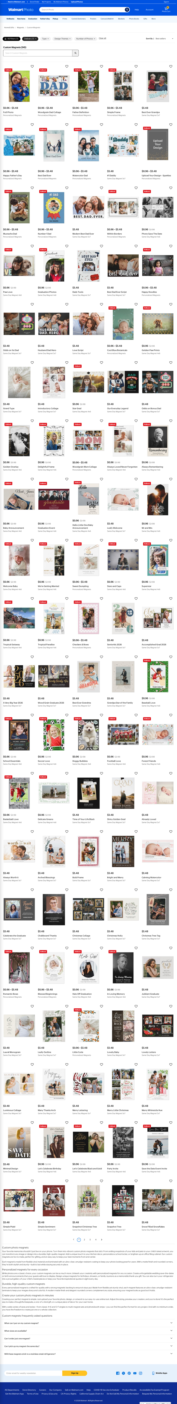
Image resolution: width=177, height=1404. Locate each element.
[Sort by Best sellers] (164, 38)
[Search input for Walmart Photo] (82, 9)
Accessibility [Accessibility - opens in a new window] (145, 1390)
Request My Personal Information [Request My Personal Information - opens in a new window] (157, 1394)
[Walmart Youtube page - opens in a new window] (134, 1373)
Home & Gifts (9, 28)
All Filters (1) (11, 39)
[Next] (101, 1240)
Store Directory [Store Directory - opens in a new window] (29, 1390)
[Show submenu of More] (157, 18)
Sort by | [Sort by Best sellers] (150, 38)
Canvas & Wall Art (107, 19)
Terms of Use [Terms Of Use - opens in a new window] (32, 1394)
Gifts (145, 19)
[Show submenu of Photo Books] (140, 18)
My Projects (46, 2)
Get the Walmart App (14, 1394)
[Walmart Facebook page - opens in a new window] (117, 1373)
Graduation (32, 19)
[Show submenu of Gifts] (148, 18)
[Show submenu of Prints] (68, 18)
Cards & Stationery (79, 19)
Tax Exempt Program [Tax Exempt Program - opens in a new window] (160, 1390)
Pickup (55, 19)
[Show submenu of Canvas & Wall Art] (115, 18)
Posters (93, 19)
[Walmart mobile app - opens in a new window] (159, 1373)
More (154, 19)
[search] (75, 53)
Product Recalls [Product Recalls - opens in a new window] (129, 1390)
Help (137, 9)
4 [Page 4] (95, 1239)
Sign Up (74, 1373)
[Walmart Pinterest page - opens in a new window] (129, 1373)
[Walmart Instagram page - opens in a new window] (140, 1373)
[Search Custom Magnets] (37, 53)
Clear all (102, 38)
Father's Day (45, 19)
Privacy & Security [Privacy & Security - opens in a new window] (50, 1394)
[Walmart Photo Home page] (21, 9)
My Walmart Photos (61, 2)
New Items (21, 19)
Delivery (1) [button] (30, 39)
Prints (65, 19)
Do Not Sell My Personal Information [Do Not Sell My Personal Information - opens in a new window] (123, 1394)
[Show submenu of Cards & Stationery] (87, 18)
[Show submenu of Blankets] (126, 18)
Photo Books (134, 19)
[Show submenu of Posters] (97, 18)
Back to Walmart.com (15, 2)
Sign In (166, 2)
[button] (19, 66)
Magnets (20, 28)
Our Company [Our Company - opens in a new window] (55, 1390)
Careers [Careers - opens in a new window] (42, 1390)
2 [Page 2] (84, 1239)
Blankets (121, 19)
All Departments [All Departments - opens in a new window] (12, 1390)
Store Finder (34, 2)
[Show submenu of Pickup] (59, 18)
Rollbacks (10, 19)
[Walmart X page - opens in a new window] (123, 1373)
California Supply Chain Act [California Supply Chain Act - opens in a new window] (91, 1394)
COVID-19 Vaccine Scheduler (106, 1390)
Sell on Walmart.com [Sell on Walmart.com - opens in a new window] (74, 1390)
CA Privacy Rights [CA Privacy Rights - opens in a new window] (68, 1394)
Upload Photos (77, 2)
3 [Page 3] (90, 1239)
